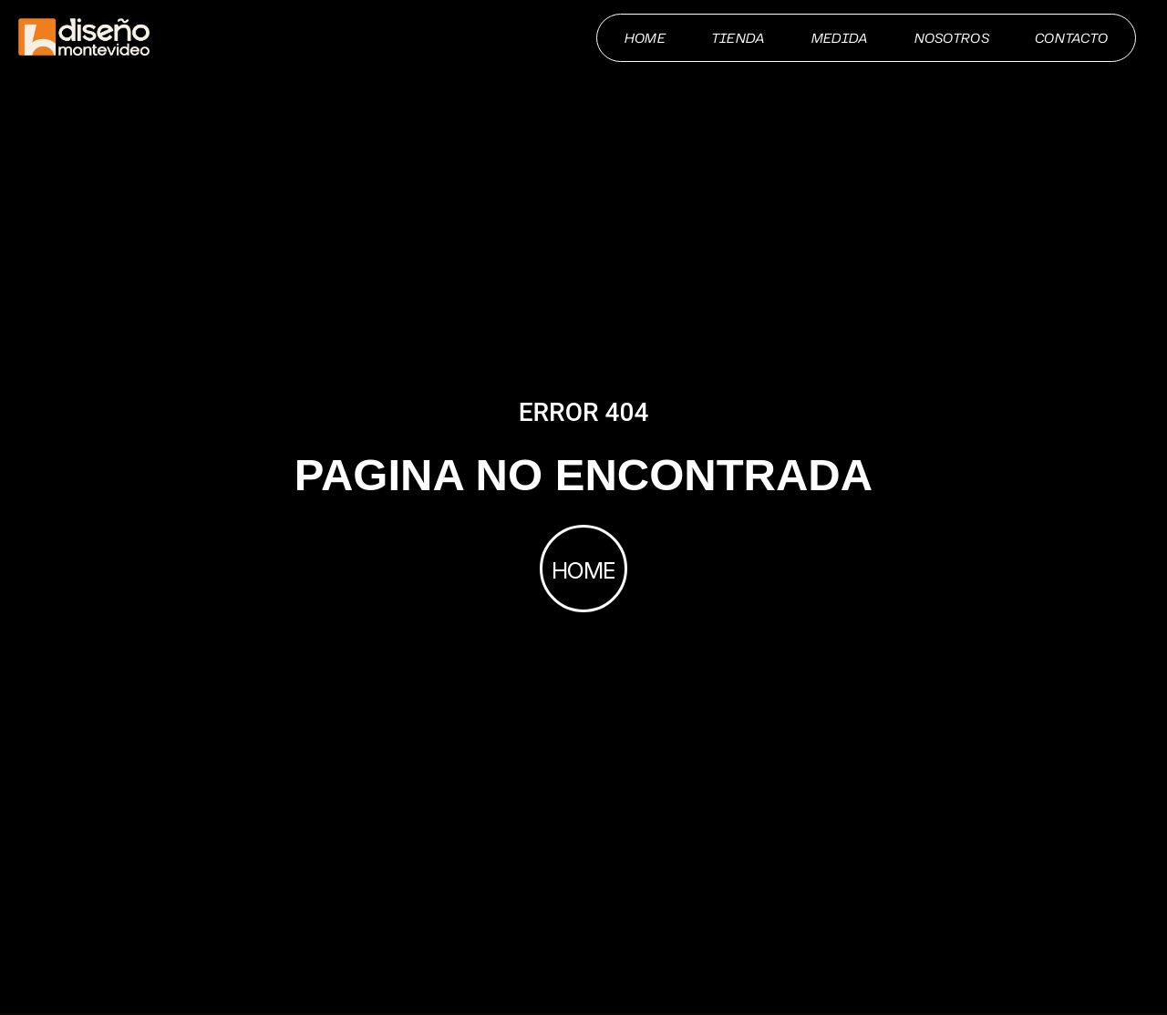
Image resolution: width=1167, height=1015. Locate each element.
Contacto (1071, 37)
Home (645, 37)
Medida (840, 37)
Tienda (738, 37)
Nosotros (951, 37)
